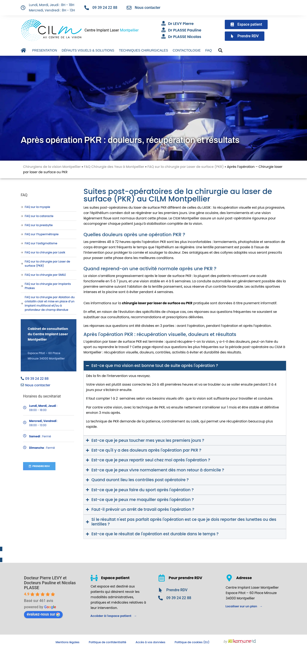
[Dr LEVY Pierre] (163, 23)
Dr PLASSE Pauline (184, 30)
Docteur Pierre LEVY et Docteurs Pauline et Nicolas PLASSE (50, 582)
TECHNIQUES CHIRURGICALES (143, 50)
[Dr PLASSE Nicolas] (163, 36)
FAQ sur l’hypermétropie (41, 234)
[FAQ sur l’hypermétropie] (22, 234)
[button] (220, 50)
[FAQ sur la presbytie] (22, 225)
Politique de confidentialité (107, 642)
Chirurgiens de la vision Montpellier (52, 166)
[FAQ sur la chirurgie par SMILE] (22, 275)
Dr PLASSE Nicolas (184, 36)
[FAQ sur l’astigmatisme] (22, 243)
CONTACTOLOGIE (187, 50)
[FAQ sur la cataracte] (22, 216)
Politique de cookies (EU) (192, 642)
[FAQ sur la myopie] (22, 207)
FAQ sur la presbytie (39, 225)
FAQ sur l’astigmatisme (41, 243)
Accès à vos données (150, 642)
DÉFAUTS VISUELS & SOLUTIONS (88, 50)
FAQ (208, 50)
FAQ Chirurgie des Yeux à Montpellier (114, 166)
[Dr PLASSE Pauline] (163, 30)
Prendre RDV (177, 590)
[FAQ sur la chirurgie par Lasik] (22, 252)
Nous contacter (147, 7)
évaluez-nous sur (43, 614)
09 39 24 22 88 (104, 7)
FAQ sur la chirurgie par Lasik (45, 252)
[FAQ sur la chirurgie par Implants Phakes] (22, 286)
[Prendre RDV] (160, 590)
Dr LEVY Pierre (181, 23)
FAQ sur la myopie (37, 207)
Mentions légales (67, 642)
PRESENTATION (44, 50)
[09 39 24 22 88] (86, 7)
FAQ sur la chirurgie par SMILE (45, 275)
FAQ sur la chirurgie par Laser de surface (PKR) (185, 166)
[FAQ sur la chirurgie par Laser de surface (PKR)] (22, 264)
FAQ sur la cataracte (39, 216)
